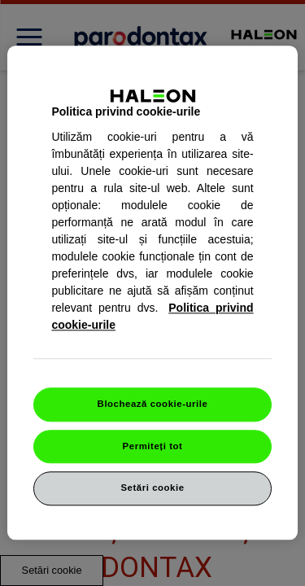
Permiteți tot (153, 446)
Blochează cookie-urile (153, 404)
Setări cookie (152, 488)
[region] (152, 293)
